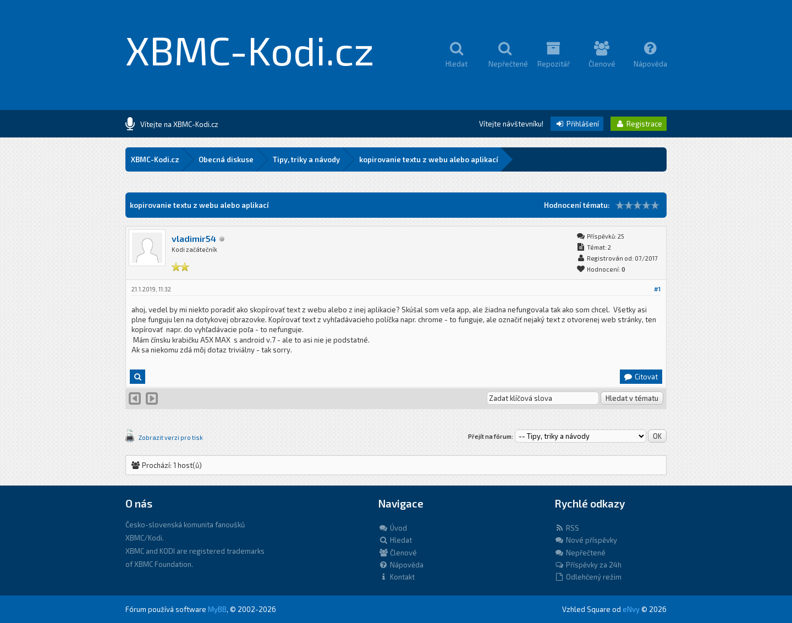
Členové (397, 552)
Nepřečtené (580, 552)
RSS (566, 527)
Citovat (640, 376)
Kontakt (396, 576)
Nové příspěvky (585, 540)
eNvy (631, 609)
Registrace (638, 123)
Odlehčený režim (588, 576)
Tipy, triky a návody (306, 159)
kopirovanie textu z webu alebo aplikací (428, 159)
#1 (657, 289)
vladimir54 (194, 238)
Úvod (392, 527)
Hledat (395, 540)
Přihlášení (577, 123)
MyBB (217, 609)
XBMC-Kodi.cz (250, 49)
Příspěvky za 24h (588, 564)
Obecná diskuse (226, 159)
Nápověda (401, 564)
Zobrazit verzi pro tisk (171, 437)
